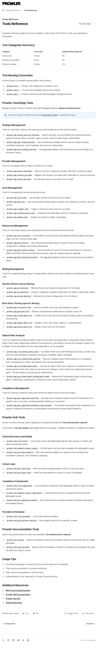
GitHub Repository (14, 603)
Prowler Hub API (13, 598)
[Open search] (91, 3)
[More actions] (95, 3)
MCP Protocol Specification (18, 590)
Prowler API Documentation (18, 594)
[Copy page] (85, 24)
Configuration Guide (49, 115)
